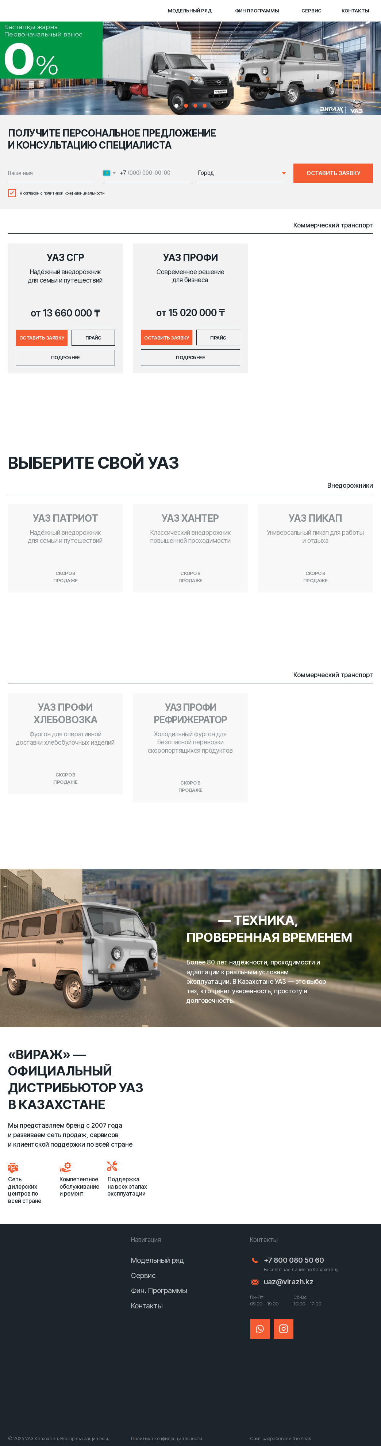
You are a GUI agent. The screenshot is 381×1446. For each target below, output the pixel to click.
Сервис (143, 1275)
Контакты (147, 1305)
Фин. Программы (159, 1290)
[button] (41, 337)
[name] (51, 173)
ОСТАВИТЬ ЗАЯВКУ (333, 173)
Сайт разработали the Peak (280, 1438)
